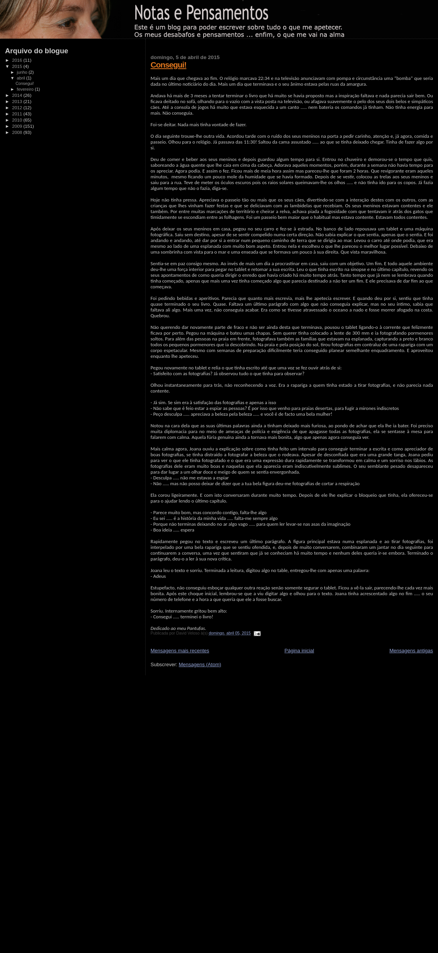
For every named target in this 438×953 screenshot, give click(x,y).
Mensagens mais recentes (180, 650)
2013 (17, 101)
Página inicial (299, 650)
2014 (17, 95)
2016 (17, 60)
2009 (17, 126)
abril (21, 78)
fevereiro (26, 89)
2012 (17, 107)
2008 (17, 132)
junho (23, 72)
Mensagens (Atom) (200, 664)
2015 (17, 66)
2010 (17, 119)
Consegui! (169, 64)
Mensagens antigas (411, 650)
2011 (17, 113)
